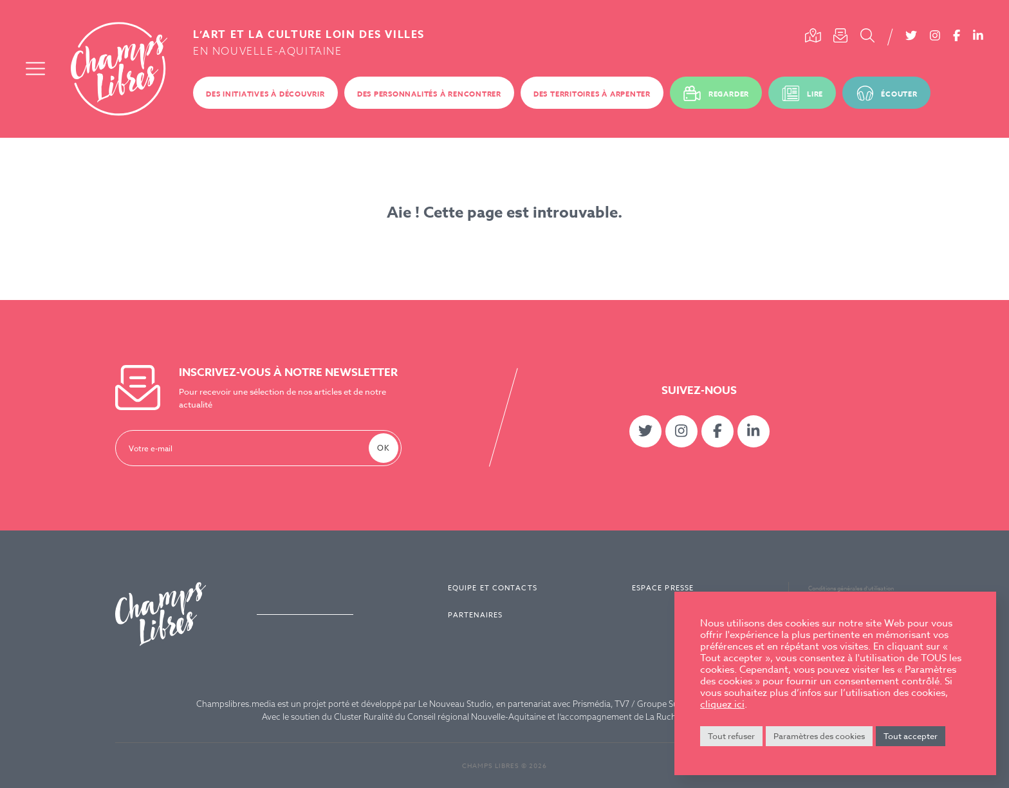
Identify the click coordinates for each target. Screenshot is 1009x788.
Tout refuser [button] (731, 736)
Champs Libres (119, 69)
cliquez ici (722, 704)
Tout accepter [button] (911, 736)
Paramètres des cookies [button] (819, 736)
